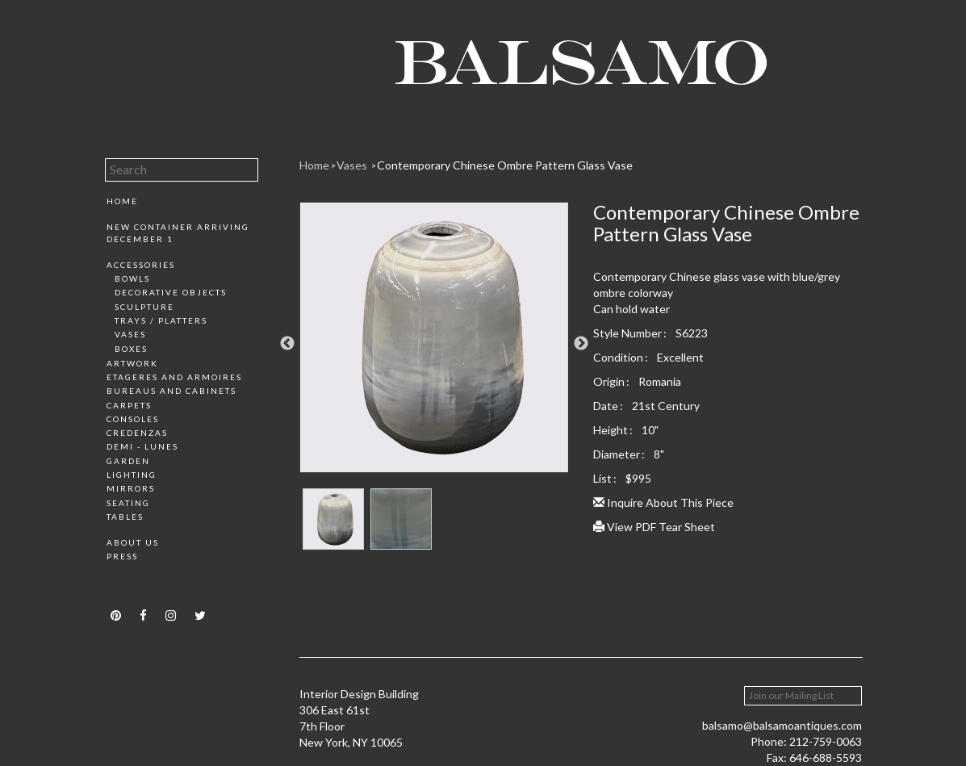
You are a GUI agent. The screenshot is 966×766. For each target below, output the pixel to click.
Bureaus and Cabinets (171, 391)
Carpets (129, 405)
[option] (434, 343)
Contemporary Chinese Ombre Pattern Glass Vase (505, 165)
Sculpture (144, 307)
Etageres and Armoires (174, 377)
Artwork (132, 363)
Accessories (141, 265)
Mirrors (131, 488)
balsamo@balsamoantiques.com (782, 725)
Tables (125, 516)
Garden (128, 461)
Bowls (132, 278)
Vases (130, 334)
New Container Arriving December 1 (178, 232)
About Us (133, 542)
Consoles (133, 419)
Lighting (132, 474)
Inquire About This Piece (663, 502)
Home (122, 201)
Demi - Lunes (142, 446)
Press (122, 556)
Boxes (131, 349)
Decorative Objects (171, 292)
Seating (128, 503)
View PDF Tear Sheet (654, 527)
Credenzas (137, 432)
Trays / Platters (161, 320)
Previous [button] (287, 344)
